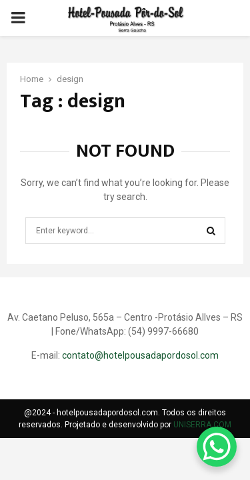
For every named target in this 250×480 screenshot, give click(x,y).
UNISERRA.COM (202, 424)
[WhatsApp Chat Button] (217, 447)
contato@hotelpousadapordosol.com (140, 355)
